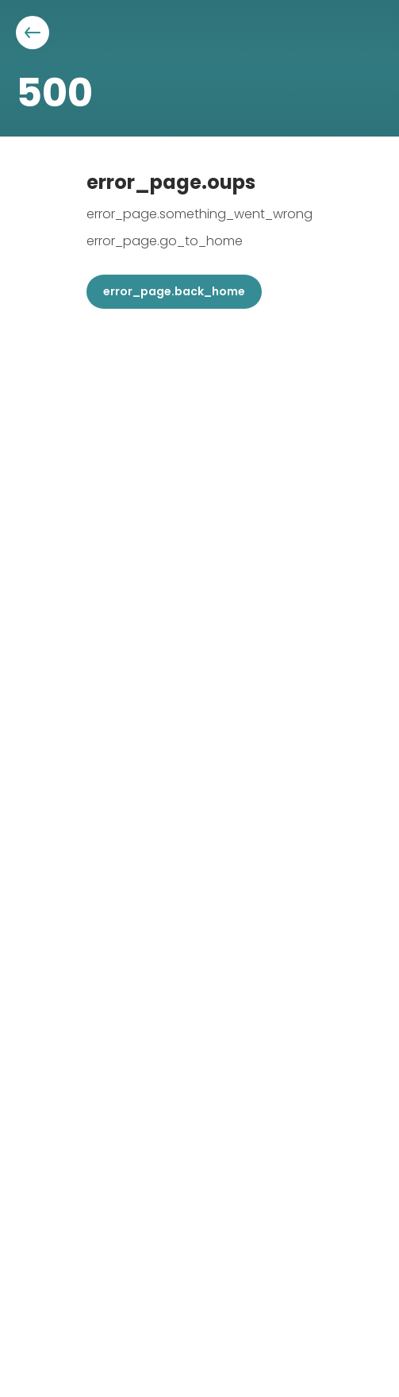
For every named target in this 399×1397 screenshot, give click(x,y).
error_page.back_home (174, 291)
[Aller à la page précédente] (32, 32)
